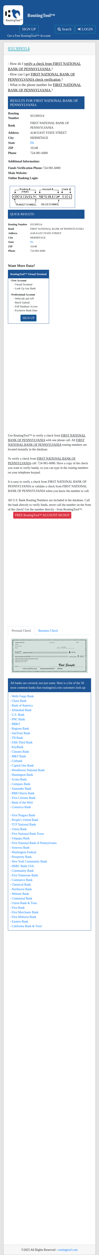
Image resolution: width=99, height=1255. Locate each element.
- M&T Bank (18, 756)
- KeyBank (16, 747)
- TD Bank (16, 737)
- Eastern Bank (19, 921)
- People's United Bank (24, 820)
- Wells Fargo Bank (22, 696)
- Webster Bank (19, 893)
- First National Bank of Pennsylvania (33, 843)
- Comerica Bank (20, 807)
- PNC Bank (17, 719)
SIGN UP (29, 29)
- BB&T (15, 724)
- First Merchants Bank (24, 912)
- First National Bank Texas (27, 833)
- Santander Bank (20, 788)
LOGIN (85, 29)
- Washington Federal (23, 852)
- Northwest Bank (21, 889)
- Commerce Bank (21, 880)
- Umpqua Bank (19, 838)
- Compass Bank (20, 784)
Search (65, 29)
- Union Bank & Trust (23, 903)
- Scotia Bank (18, 779)
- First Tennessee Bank (24, 875)
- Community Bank (22, 870)
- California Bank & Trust (26, 926)
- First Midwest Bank (23, 917)
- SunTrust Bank (20, 733)
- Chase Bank (18, 701)
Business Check (48, 630)
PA (32, 143)
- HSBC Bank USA (22, 866)
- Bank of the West (21, 802)
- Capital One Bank (22, 765)
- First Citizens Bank (22, 798)
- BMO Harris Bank (22, 793)
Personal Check (21, 630)
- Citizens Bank (19, 751)
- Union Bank (18, 829)
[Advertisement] (49, 380)
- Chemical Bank (20, 884)
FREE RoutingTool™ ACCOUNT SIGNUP (42, 515)
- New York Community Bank (28, 861)
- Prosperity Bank (21, 857)
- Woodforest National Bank (27, 770)
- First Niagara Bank (22, 815)
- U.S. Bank (17, 714)
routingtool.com (68, 1249)
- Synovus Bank (19, 847)
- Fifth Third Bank (21, 742)
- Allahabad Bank (20, 710)
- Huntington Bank (21, 774)
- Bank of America (21, 705)
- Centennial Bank (21, 898)
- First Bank (17, 907)
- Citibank (16, 761)
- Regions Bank (19, 728)
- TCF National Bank (23, 824)
